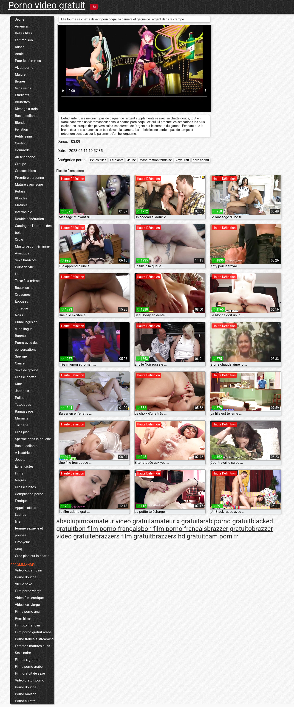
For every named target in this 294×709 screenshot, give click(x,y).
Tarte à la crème (27, 281)
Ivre (17, 521)
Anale (19, 54)
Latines (20, 515)
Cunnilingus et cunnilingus (26, 325)
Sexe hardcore (26, 260)
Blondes (21, 198)
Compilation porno (29, 494)
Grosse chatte (25, 377)
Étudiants (22, 95)
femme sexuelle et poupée (29, 531)
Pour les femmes (28, 61)
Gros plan (22, 432)
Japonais (22, 391)
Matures (21, 205)
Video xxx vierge (27, 605)
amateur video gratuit (120, 521)
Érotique (21, 501)
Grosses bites (25, 171)
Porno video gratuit (46, 5)
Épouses (21, 301)
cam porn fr (221, 536)
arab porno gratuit (225, 521)
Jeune (19, 19)
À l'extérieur (24, 453)
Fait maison (24, 40)
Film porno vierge (28, 591)
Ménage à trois (26, 109)
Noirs (19, 315)
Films (19, 473)
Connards (22, 150)
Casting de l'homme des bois (33, 229)
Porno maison (25, 694)
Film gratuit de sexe (30, 673)
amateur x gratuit (175, 521)
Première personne (29, 178)
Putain (20, 191)
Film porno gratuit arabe (33, 632)
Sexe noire (23, 653)
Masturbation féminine (32, 246)
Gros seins (23, 88)
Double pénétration (29, 219)
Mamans (21, 418)
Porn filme (23, 618)
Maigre (20, 74)
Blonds (20, 123)
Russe (19, 47)
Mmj (18, 549)
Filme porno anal (27, 612)
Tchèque (21, 308)
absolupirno (73, 521)
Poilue (19, 398)
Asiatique (22, 253)
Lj (16, 274)
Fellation (21, 129)
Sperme (21, 356)
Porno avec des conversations (26, 346)
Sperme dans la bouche (33, 439)
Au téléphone (25, 157)
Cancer (20, 363)
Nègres (20, 480)
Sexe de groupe (27, 370)
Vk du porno (24, 68)
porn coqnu (201, 160)
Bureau (20, 336)
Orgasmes (23, 294)
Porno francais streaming (34, 639)
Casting (21, 143)
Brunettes (22, 102)
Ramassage (24, 411)
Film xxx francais (28, 625)
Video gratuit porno (29, 680)
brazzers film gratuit (123, 536)
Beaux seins (24, 288)
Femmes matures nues (32, 646)
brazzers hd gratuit (178, 536)
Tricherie (21, 425)
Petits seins (24, 136)
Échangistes (24, 466)
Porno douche (25, 577)
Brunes (20, 81)
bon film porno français (108, 528)
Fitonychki (23, 542)
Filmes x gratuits (27, 660)
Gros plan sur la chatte (32, 556)
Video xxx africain (28, 570)
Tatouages (23, 405)
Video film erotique (29, 598)
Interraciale (23, 212)
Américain (23, 26)
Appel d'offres (25, 508)
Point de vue (24, 267)
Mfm (18, 384)
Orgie (19, 239)
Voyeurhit (182, 160)
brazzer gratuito (229, 528)
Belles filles (23, 33)
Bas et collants (26, 116)
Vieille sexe (23, 584)
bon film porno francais (174, 528)
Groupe (20, 164)
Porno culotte (25, 701)
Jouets (20, 460)
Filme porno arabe (29, 667)
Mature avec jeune (29, 184)
